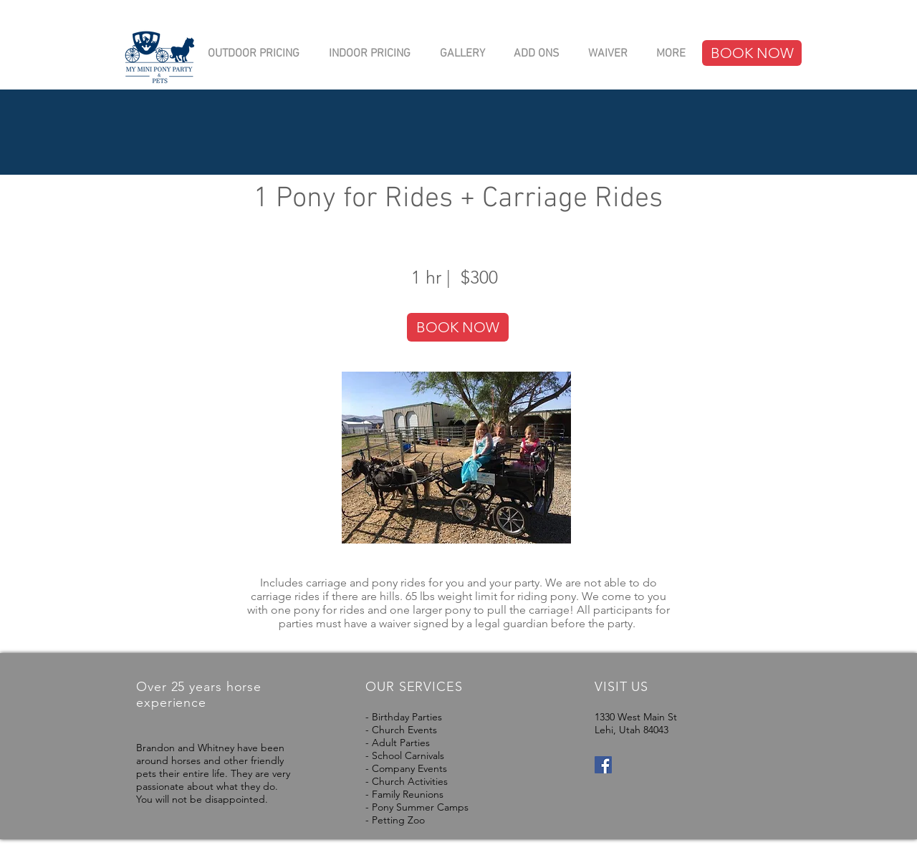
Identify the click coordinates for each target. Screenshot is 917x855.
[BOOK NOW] (752, 53)
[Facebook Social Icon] (603, 764)
